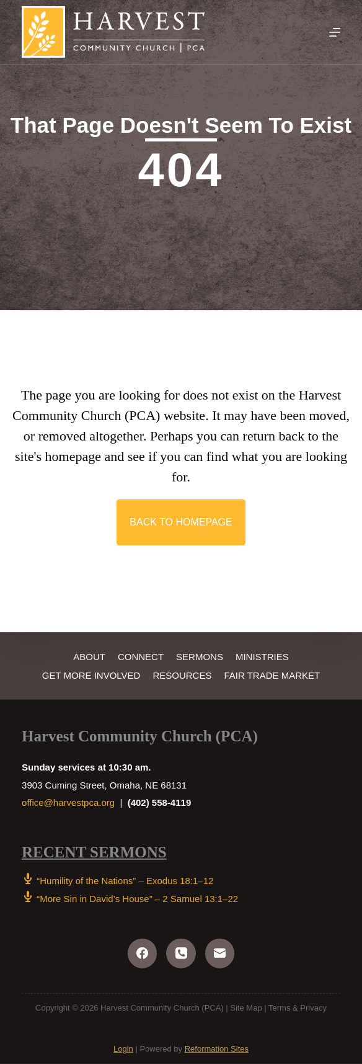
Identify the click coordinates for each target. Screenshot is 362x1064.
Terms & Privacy (297, 1007)
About (89, 656)
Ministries (262, 656)
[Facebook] (142, 953)
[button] (181, 522)
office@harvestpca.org (68, 802)
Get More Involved (91, 674)
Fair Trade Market (272, 674)
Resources (181, 674)
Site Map (246, 1007)
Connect (141, 656)
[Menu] (334, 32)
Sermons (199, 656)
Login (123, 1048)
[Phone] (181, 953)
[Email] (220, 953)
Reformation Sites (217, 1048)
